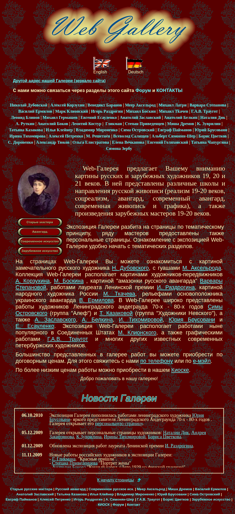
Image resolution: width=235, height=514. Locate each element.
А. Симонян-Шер (119, 499)
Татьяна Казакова (26, 130)
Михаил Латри (173, 105)
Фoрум (143, 90)
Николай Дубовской (28, 105)
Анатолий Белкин (181, 117)
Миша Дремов (180, 123)
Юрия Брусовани (192, 320)
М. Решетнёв (98, 136)
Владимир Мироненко (97, 130)
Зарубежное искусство (211, 499)
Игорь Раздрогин (107, 111)
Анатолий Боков (52, 123)
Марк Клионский (71, 111)
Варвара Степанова (207, 105)
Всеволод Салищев (131, 136)
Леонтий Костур (86, 123)
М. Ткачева (119, 294)
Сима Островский (137, 130)
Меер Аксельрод (140, 105)
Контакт (133, 505)
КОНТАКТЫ (169, 90)
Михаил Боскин (141, 111)
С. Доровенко (20, 142)
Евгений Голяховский (167, 142)
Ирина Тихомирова (27, 136)
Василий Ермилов (35, 111)
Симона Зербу (119, 148)
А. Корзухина (33, 281)
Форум (118, 505)
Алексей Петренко (66, 136)
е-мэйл (202, 361)
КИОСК (104, 505)
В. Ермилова (96, 300)
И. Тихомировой (141, 320)
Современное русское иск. (111, 489)
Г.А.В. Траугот (204, 111)
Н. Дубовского (130, 268)
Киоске (180, 370)
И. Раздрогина (176, 287)
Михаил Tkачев (173, 111)
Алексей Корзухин (67, 105)
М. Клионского (137, 332)
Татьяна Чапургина (209, 142)
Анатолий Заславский (140, 117)
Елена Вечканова (128, 142)
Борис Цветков (213, 136)
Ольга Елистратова (90, 142)
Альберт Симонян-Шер (173, 136)
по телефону (156, 361)
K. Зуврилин (209, 123)
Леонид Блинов (25, 117)
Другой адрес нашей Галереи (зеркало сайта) (59, 81)
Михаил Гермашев (60, 117)
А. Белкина (97, 320)
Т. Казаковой (116, 313)
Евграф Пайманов (174, 130)
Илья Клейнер (59, 130)
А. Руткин (25, 123)
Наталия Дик (212, 117)
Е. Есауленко (35, 326)
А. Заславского (55, 320)
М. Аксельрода (201, 268)
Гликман (113, 123)
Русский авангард (70, 489)
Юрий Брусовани (211, 130)
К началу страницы (115, 480)
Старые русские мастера (31, 489)
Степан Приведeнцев (144, 123)
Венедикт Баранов (105, 105)
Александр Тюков (52, 142)
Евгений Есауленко (98, 117)
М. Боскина (69, 281)
